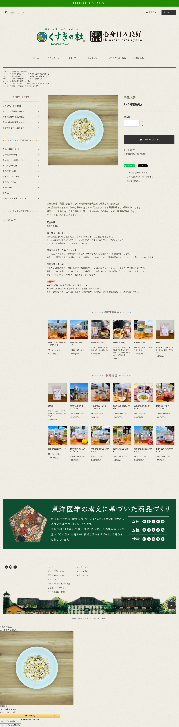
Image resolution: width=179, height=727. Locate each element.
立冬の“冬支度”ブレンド (57, 449)
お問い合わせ (140, 58)
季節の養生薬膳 (17, 81)
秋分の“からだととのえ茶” (121, 450)
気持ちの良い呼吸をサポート (40, 76)
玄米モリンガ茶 (139, 342)
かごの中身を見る (8, 709)
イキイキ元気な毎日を (38, 79)
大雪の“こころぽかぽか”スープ (141, 407)
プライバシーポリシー (57, 588)
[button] (30, 717)
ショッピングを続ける (10, 725)
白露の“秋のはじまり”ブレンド (143, 450)
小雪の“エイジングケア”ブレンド (163, 407)
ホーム (36, 58)
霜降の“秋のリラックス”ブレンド (77, 450)
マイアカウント (83, 567)
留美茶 (158, 342)
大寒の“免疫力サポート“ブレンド (77, 407)
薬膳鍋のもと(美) (119, 342)
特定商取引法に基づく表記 (135, 154)
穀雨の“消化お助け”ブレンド (78, 344)
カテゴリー (54, 58)
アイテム (168, 12)
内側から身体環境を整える (39, 74)
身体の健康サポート (19, 74)
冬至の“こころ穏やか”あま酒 (121, 407)
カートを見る (82, 571)
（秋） (29, 81)
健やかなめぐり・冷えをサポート (39, 83)
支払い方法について (56, 571)
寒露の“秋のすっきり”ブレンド (100, 450)
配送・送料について (56, 575)
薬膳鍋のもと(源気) (98, 342)
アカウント (153, 12)
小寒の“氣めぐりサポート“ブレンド (99, 407)
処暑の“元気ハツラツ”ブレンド (164, 450)
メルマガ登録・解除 (117, 58)
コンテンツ (94, 58)
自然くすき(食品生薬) (19, 71)
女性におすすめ (17, 83)
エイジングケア (32, 86)
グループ (74, 58)
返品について (129, 150)
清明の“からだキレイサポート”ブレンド (57, 344)
